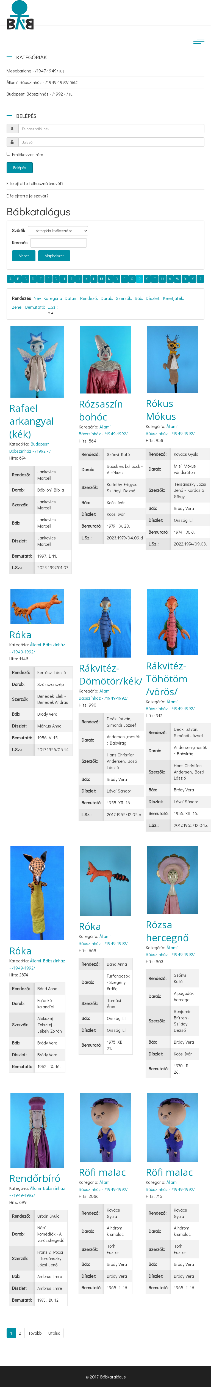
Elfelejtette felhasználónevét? (35, 183)
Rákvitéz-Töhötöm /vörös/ (167, 678)
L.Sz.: (53, 307)
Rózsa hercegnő (167, 931)
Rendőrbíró (34, 1178)
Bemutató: (35, 307)
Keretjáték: (173, 298)
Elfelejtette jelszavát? (27, 196)
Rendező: (89, 298)
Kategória (53, 298)
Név (37, 298)
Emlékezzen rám (25, 154)
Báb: (139, 298)
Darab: (107, 298)
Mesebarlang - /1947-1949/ (35, 71)
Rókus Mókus (161, 410)
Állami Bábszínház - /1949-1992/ (43, 82)
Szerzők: (124, 298)
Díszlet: (153, 298)
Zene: (17, 307)
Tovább (34, 1333)
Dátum (71, 298)
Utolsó (54, 1333)
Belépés (19, 167)
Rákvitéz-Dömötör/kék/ (111, 674)
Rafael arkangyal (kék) (31, 420)
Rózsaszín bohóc (101, 410)
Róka (20, 634)
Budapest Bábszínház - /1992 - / (40, 94)
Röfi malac (102, 1172)
